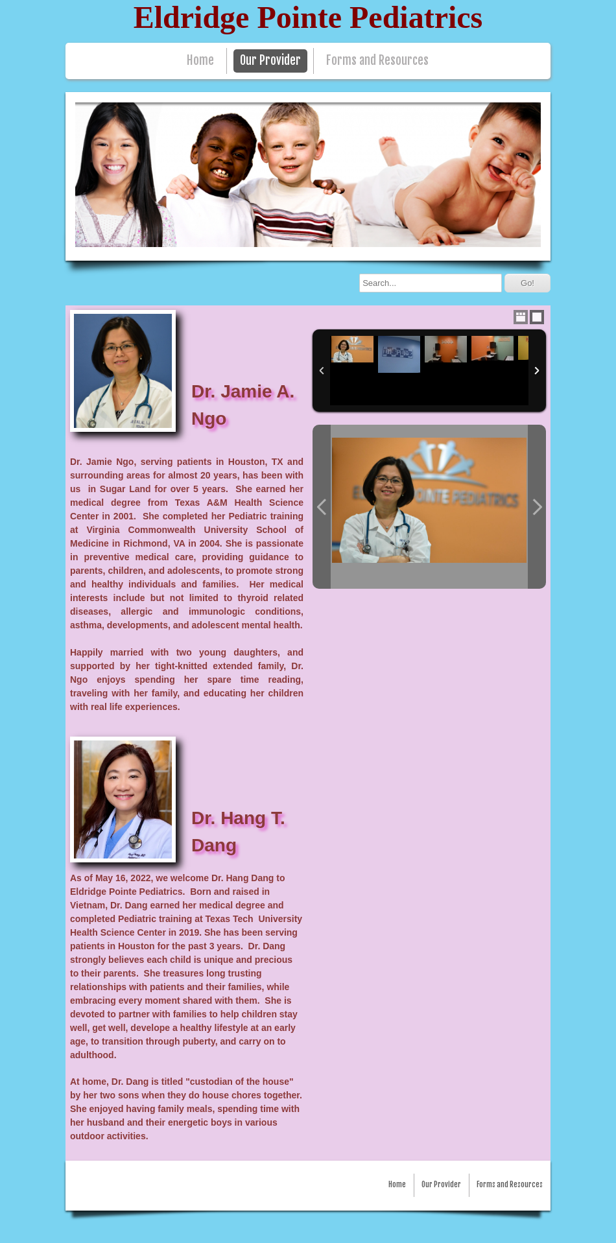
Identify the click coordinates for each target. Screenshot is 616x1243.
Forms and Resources (377, 60)
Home (200, 60)
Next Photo (537, 507)
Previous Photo (322, 507)
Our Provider (270, 60)
